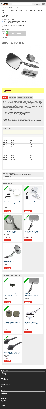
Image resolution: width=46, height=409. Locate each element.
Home (3, 7)
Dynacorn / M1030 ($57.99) (9, 26)
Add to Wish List (23, 39)
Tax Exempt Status (4, 376)
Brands (2, 392)
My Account (3, 400)
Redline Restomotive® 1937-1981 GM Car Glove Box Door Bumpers (12, 352)
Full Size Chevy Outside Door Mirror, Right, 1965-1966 (10, 232)
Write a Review (15, 39)
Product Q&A (20, 97)
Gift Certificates (4, 393)
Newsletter (3, 404)
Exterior (6, 7)
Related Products (28, 97)
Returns (2, 387)
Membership (3, 405)
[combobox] (23, 178)
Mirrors (10, 7)
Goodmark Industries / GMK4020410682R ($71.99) (13, 25)
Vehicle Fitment (12, 97)
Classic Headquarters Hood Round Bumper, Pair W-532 (12, 323)
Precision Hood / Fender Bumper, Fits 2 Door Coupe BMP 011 (11, 294)
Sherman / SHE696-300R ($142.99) (10, 22)
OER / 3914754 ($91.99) (8, 24)
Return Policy (3, 373)
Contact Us (23, 0)
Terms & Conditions (4, 382)
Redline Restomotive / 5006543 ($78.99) (14, 21)
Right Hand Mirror (16, 7)
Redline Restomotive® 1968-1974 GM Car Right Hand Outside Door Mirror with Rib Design (32, 324)
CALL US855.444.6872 (24, 43)
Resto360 (3, 372)
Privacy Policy (3, 380)
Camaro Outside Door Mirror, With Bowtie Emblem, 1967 (12, 260)
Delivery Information (4, 379)
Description (5, 97)
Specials (2, 394)
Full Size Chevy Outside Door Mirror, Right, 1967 (31, 202)
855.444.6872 (17, 0)
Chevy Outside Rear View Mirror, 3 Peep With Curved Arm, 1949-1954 (12, 202)
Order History (3, 401)
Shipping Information (5, 374)
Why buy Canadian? (4, 377)
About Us (3, 378)
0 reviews (9, 39)
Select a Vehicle (8, 90)
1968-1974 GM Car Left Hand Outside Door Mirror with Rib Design (31, 233)
